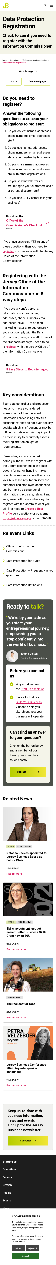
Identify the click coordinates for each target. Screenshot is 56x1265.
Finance (7, 1177)
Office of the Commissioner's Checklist (27, 236)
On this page (28, 71)
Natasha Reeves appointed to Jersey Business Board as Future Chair (26, 856)
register (8, 265)
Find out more (16, 874)
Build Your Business (32, 702)
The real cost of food (21, 1004)
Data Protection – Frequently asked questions (28, 573)
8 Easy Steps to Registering (26, 383)
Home (4, 60)
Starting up (10, 1161)
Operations (14, 60)
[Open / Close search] (45, 5)
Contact (31, 771)
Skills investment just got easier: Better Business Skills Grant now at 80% (26, 932)
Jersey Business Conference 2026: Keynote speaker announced (26, 1068)
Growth (7, 1185)
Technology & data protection (35, 60)
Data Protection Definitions (22, 585)
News (6, 1208)
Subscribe (28, 1140)
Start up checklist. (36, 689)
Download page (37, 81)
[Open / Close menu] (51, 5)
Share (13, 81)
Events (7, 1200)
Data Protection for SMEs (21, 561)
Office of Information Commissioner (18, 549)
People (7, 1192)
